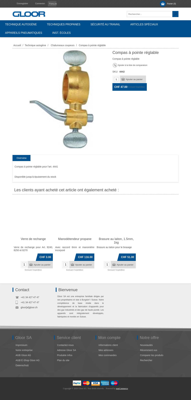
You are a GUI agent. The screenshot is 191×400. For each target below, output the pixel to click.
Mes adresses (106, 350)
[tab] (21, 158)
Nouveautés (146, 345)
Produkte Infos (64, 355)
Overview (21, 158)
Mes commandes (108, 355)
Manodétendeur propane (74, 239)
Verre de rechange (33, 239)
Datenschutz (22, 365)
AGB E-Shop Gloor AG (28, 360)
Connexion (40, 3)
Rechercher (175, 14)
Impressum (21, 345)
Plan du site (63, 360)
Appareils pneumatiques (23, 32)
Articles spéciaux (144, 24)
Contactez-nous (65, 345)
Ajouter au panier (134, 79)
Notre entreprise (24, 350)
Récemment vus (148, 350)
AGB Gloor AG (23, 355)
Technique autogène (21, 24)
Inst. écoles (61, 32)
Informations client (108, 345)
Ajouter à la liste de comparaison (132, 65)
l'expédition (140, 87)
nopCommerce (122, 388)
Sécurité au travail (105, 24)
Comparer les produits (151, 355)
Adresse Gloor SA (66, 350)
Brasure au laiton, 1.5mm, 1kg (116, 240)
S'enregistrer (22, 3)
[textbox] (150, 14)
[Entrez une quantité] (116, 79)
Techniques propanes (63, 24)
